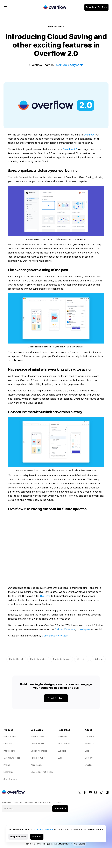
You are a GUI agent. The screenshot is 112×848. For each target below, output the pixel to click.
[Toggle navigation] (5, 7)
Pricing (7, 765)
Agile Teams (36, 765)
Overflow (89, 134)
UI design (81, 659)
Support (62, 751)
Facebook (69, 629)
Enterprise (9, 772)
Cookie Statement (43, 829)
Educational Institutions (42, 772)
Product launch (16, 659)
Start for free (10, 779)
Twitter (59, 629)
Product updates (38, 659)
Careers (89, 758)
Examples (62, 737)
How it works (10, 737)
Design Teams (37, 744)
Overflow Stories (12, 758)
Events (61, 758)
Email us (88, 765)
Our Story (89, 737)
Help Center (64, 744)
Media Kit (89, 744)
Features (8, 744)
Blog (87, 751)
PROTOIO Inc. (79, 844)
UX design (98, 659)
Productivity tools (61, 659)
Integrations (9, 751)
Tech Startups (38, 758)
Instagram (85, 629)
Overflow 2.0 (70, 149)
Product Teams (38, 737)
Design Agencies (39, 751)
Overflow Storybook (69, 65)
